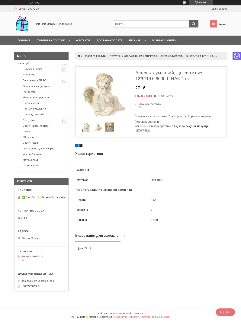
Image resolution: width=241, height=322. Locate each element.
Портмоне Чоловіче (34, 108)
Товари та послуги (51, 40)
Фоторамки (29, 91)
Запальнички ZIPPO (34, 80)
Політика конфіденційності (155, 317)
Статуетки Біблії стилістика (141, 55)
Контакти (83, 40)
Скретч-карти (31, 142)
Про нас (135, 40)
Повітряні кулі (31, 165)
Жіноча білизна (32, 154)
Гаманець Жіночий (33, 114)
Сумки (26, 131)
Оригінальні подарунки (36, 86)
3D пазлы (28, 137)
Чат (225, 312)
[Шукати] (193, 23)
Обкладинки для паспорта (38, 148)
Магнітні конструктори (36, 97)
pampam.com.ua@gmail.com (38, 280)
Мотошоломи (31, 159)
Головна (24, 40)
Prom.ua (138, 313)
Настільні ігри (31, 103)
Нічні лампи (29, 74)
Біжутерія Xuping (33, 69)
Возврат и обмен (164, 40)
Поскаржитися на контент (125, 317)
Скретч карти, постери (36, 125)
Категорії (23, 63)
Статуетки (114, 55)
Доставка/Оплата (109, 40)
